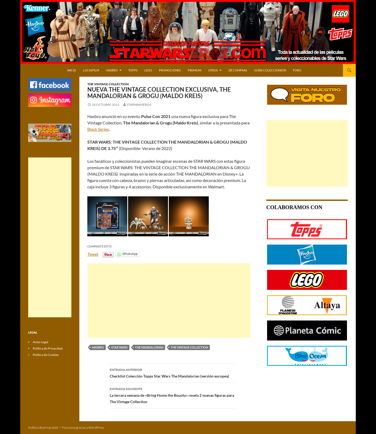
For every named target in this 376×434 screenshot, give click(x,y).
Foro (297, 70)
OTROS (213, 70)
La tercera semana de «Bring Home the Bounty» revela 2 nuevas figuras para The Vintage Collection (173, 395)
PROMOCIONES (170, 70)
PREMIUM (194, 70)
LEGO (148, 70)
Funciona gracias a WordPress (83, 427)
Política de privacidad (43, 427)
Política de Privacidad (48, 348)
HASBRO (112, 70)
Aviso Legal (40, 342)
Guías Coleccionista (270, 70)
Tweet (93, 254)
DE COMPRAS (237, 70)
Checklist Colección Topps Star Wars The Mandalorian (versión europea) (173, 372)
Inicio (71, 70)
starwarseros (139, 105)
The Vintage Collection (108, 84)
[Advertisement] (168, 300)
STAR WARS (119, 347)
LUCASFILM (91, 70)
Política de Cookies (46, 355)
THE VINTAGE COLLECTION (189, 347)
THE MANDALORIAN (149, 347)
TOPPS (132, 70)
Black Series (98, 129)
